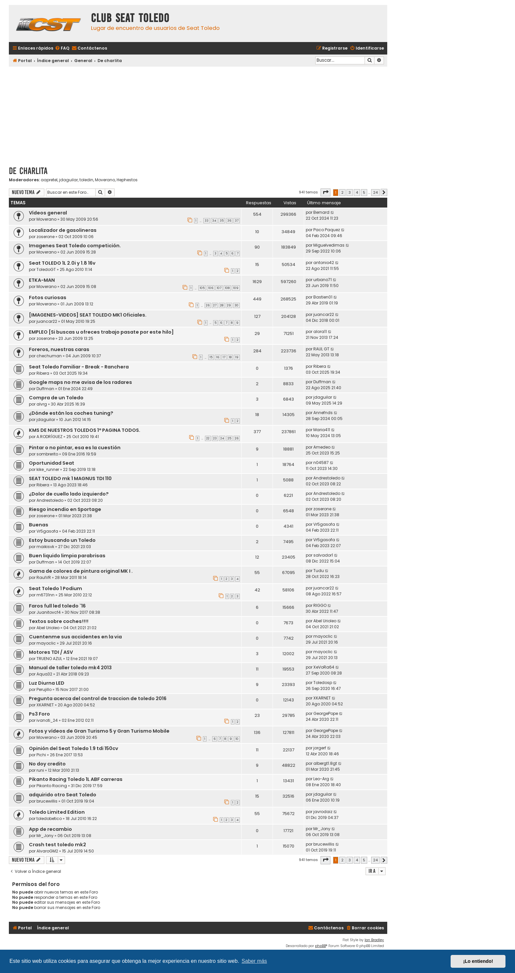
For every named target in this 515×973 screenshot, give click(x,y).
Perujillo (44, 689)
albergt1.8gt (325, 763)
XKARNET (45, 705)
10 (236, 739)
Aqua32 (44, 674)
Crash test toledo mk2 (57, 844)
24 (222, 438)
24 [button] (375, 192)
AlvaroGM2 (47, 851)
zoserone (45, 236)
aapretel (49, 180)
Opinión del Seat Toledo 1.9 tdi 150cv (73, 748)
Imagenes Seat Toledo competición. (75, 245)
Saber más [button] (254, 961)
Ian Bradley (374, 940)
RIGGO (319, 605)
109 (235, 288)
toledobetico (49, 818)
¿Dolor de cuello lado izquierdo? (69, 494)
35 (222, 221)
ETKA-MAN (42, 280)
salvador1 (323, 555)
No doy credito (47, 764)
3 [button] (349, 192)
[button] (325, 192)
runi (40, 770)
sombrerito (47, 454)
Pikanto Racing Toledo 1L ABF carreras (76, 779)
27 (214, 305)
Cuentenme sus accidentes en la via (75, 636)
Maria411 (321, 429)
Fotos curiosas (47, 297)
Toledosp (322, 682)
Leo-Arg (321, 779)
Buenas (38, 524)
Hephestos (127, 180)
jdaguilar (68, 180)
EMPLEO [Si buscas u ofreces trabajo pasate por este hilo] (101, 332)
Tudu (318, 570)
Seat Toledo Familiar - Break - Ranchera (79, 367)
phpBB (320, 945)
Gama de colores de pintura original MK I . (81, 571)
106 (210, 288)
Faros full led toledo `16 (57, 606)
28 (221, 305)
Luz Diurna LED (46, 683)
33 (207, 221)
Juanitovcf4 (48, 612)
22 (208, 438)
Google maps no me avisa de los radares (80, 382)
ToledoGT (46, 269)
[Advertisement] (198, 114)
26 (208, 305)
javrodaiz (322, 811)
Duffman (45, 388)
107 (219, 288)
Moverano (105, 180)
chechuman (49, 356)
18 (230, 357)
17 (224, 357)
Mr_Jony (45, 835)
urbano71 (322, 279)
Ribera (42, 373)
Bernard (321, 212)
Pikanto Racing (51, 785)
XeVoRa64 (323, 667)
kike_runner (47, 469)
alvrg (41, 404)
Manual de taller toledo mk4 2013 (70, 667)
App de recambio (50, 829)
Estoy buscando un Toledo (62, 540)
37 (236, 221)
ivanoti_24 (47, 720)
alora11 (320, 331)
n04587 (321, 462)
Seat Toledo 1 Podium (55, 588)
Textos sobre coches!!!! (58, 621)
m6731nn (45, 595)
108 (227, 288)
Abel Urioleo (47, 627)
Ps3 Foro (39, 714)
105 (202, 288)
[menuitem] (62, 48)
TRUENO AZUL (49, 658)
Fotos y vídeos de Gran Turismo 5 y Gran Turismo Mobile (99, 731)
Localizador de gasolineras (63, 230)
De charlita (28, 171)
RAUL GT (321, 349)
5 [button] (364, 192)
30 (236, 305)
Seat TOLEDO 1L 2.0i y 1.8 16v (62, 263)
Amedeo (321, 447)
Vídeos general (48, 213)
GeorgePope (325, 713)
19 (236, 357)
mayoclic (46, 643)
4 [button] (357, 192)
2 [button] (342, 192)
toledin (86, 180)
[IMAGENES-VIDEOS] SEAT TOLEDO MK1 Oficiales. (87, 315)
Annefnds (323, 412)
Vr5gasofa (47, 531)
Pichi (41, 755)
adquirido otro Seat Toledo (62, 794)
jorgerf (319, 748)
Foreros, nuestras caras (59, 349)
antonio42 (323, 262)
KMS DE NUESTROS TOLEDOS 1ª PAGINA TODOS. (84, 430)
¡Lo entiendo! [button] (478, 961)
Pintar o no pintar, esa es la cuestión (75, 447)
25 (229, 438)
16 (217, 357)
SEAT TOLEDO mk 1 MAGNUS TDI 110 (70, 478)
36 (229, 221)
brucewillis (46, 801)
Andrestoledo (326, 478)
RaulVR (43, 577)
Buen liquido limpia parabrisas (67, 555)
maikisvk (45, 546)
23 (215, 438)
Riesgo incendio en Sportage (65, 509)
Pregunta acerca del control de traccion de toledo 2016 (98, 698)
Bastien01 (322, 297)
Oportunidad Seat (51, 463)
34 (214, 221)
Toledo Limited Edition (57, 812)
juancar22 (46, 321)
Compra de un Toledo (56, 397)
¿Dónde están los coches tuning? (71, 413)
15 (211, 357)
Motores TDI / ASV (51, 652)
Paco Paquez (326, 229)
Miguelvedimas (329, 245)
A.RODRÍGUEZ (49, 436)
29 (229, 305)
